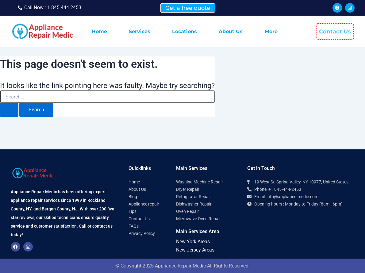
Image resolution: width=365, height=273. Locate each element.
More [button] (271, 31)
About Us (231, 31)
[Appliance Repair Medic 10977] (300, 235)
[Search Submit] (9, 110)
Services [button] (139, 31)
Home (99, 31)
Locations (184, 31)
